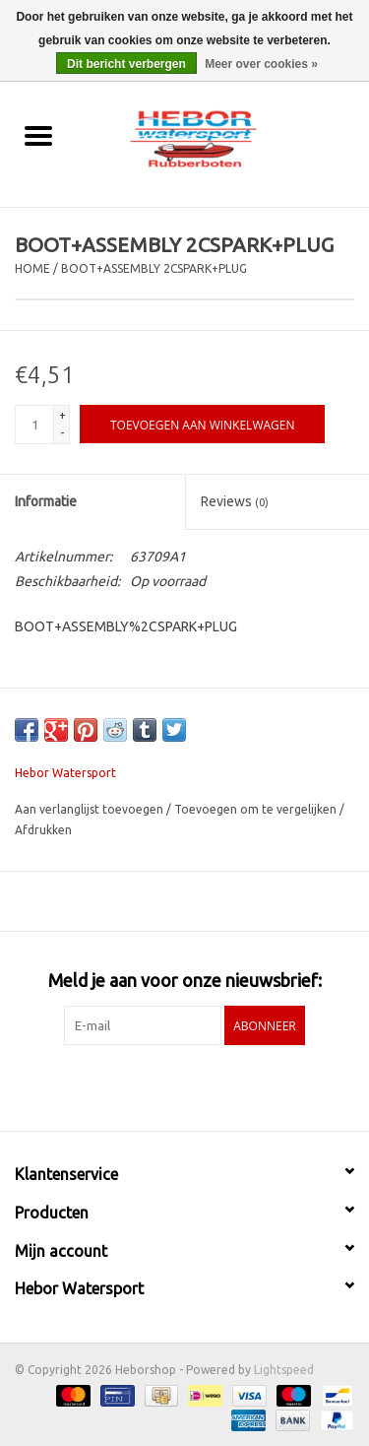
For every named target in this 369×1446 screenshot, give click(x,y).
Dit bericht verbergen (126, 64)
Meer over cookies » (261, 64)
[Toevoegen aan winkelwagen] (202, 424)
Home (32, 268)
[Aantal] (34, 424)
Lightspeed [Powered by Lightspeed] (284, 1369)
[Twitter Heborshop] (167, 1085)
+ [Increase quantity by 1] (62, 415)
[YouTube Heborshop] (201, 1085)
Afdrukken (43, 829)
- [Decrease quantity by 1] (62, 433)
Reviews (235, 501)
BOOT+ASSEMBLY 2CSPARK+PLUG (154, 268)
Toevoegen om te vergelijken (256, 809)
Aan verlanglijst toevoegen (90, 809)
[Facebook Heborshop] (133, 1085)
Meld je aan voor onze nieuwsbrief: (185, 980)
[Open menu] (38, 135)
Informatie (46, 501)
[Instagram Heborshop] (236, 1085)
